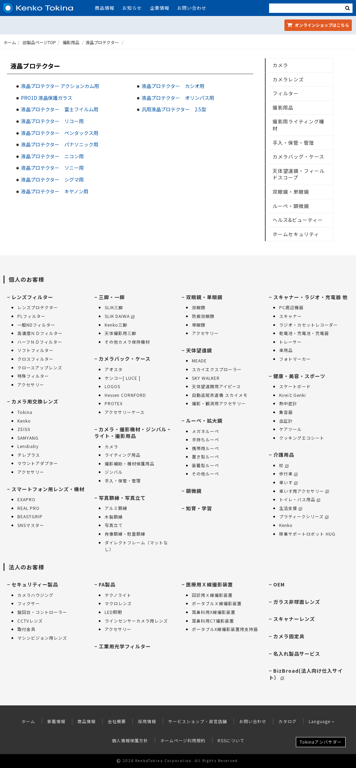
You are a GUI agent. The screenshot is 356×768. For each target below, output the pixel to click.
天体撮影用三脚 (120, 333)
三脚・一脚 (112, 297)
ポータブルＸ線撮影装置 (217, 603)
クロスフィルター (35, 359)
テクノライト (118, 595)
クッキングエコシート (301, 438)
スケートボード (295, 386)
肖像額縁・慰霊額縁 (125, 534)
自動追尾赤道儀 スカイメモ (220, 395)
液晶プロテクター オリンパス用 (177, 97)
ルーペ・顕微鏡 (291, 205)
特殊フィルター (33, 376)
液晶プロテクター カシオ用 (172, 85)
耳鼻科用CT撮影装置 (213, 621)
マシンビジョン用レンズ (42, 638)
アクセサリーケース (125, 412)
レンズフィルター (32, 297)
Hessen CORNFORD (125, 395)
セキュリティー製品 (34, 584)
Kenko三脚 (116, 325)
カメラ (280, 65)
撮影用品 (71, 42)
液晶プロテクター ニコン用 (52, 156)
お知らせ (132, 8)
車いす (288, 482)
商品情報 (104, 8)
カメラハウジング (35, 595)
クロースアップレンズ (39, 367)
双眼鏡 (198, 307)
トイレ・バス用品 (299, 499)
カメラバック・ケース (125, 358)
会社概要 (117, 721)
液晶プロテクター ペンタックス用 (59, 132)
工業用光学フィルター (125, 646)
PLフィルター (31, 316)
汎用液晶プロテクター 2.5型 (173, 109)
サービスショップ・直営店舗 (197, 721)
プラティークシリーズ (304, 516)
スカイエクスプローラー (217, 369)
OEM (279, 584)
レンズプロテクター (37, 307)
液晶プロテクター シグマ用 (52, 179)
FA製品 (107, 584)
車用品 (286, 350)
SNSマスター (30, 525)
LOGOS (112, 386)
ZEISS (23, 429)
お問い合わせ (192, 8)
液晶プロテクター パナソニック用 (59, 144)
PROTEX (114, 403)
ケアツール (290, 429)
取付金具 (26, 629)
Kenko (24, 421)
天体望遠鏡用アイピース (216, 386)
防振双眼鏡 (203, 316)
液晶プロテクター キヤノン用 (54, 191)
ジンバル (114, 472)
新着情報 (56, 721)
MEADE (199, 360)
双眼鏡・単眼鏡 (291, 191)
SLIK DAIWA (120, 316)
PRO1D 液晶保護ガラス (46, 97)
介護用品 (283, 454)
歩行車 (288, 474)
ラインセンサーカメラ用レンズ (136, 621)
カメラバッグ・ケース (298, 156)
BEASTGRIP (30, 516)
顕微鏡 (194, 490)
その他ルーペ (205, 474)
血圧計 (286, 421)
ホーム (9, 42)
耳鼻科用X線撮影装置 (213, 612)
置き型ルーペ (205, 456)
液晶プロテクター (102, 42)
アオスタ (114, 369)
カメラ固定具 (289, 636)
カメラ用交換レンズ (34, 401)
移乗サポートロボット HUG (307, 534)
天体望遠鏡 (199, 350)
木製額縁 (114, 517)
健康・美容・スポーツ (299, 376)
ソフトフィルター (35, 350)
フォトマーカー (295, 359)
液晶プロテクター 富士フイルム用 (59, 109)
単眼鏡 (198, 325)
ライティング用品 (122, 455)
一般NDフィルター (36, 325)
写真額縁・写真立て (122, 497)
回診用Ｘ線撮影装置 (212, 595)
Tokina (24, 412)
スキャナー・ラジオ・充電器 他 (310, 297)
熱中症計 (288, 403)
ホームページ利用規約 (182, 740)
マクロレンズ (118, 603)
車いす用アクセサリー (304, 491)
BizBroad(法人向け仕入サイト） (306, 674)
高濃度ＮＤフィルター (40, 333)
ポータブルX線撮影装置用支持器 (225, 629)
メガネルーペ (205, 431)
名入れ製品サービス (296, 653)
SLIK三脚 (114, 307)
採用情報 (147, 721)
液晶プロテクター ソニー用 (52, 167)
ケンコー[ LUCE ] (122, 378)
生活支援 (290, 508)
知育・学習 (199, 508)
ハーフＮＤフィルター (39, 342)
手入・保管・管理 (293, 142)
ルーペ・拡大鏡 (204, 420)
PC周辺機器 (291, 307)
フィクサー (28, 603)
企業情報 (159, 8)
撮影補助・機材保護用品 (129, 463)
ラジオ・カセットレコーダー (308, 325)
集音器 (286, 412)
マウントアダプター (37, 463)
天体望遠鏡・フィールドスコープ (299, 174)
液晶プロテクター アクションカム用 (60, 85)
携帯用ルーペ (205, 448)
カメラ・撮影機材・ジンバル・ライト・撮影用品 (133, 433)
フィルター (286, 93)
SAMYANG (28, 438)
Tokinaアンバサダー (321, 742)
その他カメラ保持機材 (127, 342)
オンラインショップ (318, 25)
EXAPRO (26, 499)
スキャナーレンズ (294, 618)
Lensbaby (28, 446)
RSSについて (231, 740)
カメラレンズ (288, 79)
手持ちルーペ (205, 439)
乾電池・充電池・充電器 (304, 333)
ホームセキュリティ (296, 234)
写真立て (114, 525)
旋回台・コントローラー (42, 612)
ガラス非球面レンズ (296, 601)
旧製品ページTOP (39, 42)
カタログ (287, 721)
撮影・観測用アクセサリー (219, 403)
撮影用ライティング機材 (298, 125)
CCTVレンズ (30, 621)
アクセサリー (30, 384)
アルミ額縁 (116, 508)
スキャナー (290, 316)
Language (322, 721)
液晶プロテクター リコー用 (52, 121)
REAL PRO (28, 508)
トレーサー (290, 342)
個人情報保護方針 (130, 740)
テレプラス (28, 455)
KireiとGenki (292, 395)
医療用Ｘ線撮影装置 (209, 584)
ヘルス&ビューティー (298, 219)
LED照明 (113, 612)
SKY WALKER (206, 378)
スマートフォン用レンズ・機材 (47, 489)
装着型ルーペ (205, 465)
